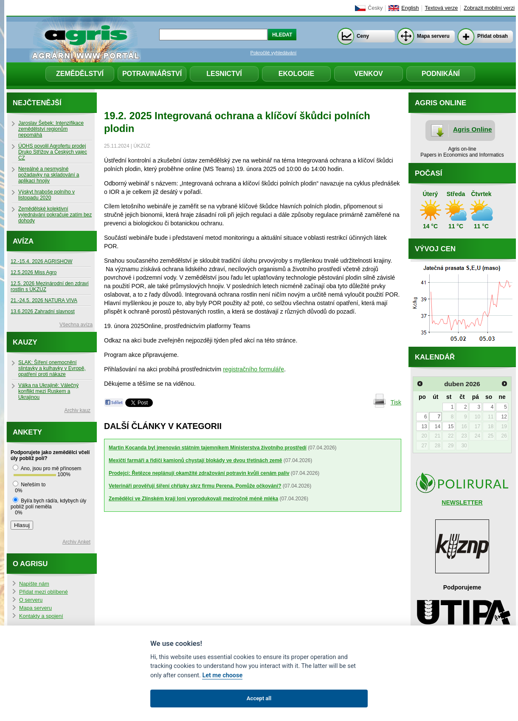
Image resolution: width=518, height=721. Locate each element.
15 (450, 426)
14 (437, 426)
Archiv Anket (76, 542)
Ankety (27, 432)
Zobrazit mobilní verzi (489, 8)
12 (504, 417)
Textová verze (441, 8)
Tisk (396, 402)
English (410, 8)
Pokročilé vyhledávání (274, 52)
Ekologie (296, 73)
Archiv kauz (77, 410)
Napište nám (34, 584)
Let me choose (222, 675)
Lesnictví (224, 73)
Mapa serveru (433, 36)
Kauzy (25, 342)
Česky (375, 8)
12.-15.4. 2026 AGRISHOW (41, 261)
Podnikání (441, 73)
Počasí (428, 173)
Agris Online (472, 129)
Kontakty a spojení (41, 616)
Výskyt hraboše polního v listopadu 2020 (46, 195)
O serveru (30, 600)
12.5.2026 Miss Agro (33, 272)
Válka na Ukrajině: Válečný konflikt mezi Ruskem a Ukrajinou (48, 391)
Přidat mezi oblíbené (43, 592)
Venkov (368, 73)
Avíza (23, 241)
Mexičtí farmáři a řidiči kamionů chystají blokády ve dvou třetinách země (195, 460)
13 (424, 426)
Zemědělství (80, 73)
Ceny (363, 36)
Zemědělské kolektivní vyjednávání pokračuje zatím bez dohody (55, 215)
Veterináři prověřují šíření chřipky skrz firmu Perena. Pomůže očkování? (195, 486)
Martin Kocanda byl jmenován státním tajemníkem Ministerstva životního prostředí (208, 448)
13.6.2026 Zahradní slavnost (43, 311)
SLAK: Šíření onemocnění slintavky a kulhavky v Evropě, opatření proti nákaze (52, 368)
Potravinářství (152, 73)
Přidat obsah (492, 36)
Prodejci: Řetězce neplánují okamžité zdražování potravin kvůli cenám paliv (199, 473)
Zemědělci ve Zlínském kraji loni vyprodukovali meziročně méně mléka (193, 499)
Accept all (259, 698)
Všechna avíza (76, 325)
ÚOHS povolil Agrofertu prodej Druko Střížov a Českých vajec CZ (52, 152)
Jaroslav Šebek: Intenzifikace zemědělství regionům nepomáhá (51, 129)
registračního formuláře (253, 369)
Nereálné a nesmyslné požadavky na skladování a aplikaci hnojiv (48, 175)
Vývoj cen (435, 249)
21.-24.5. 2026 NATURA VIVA (44, 300)
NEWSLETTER (462, 502)
